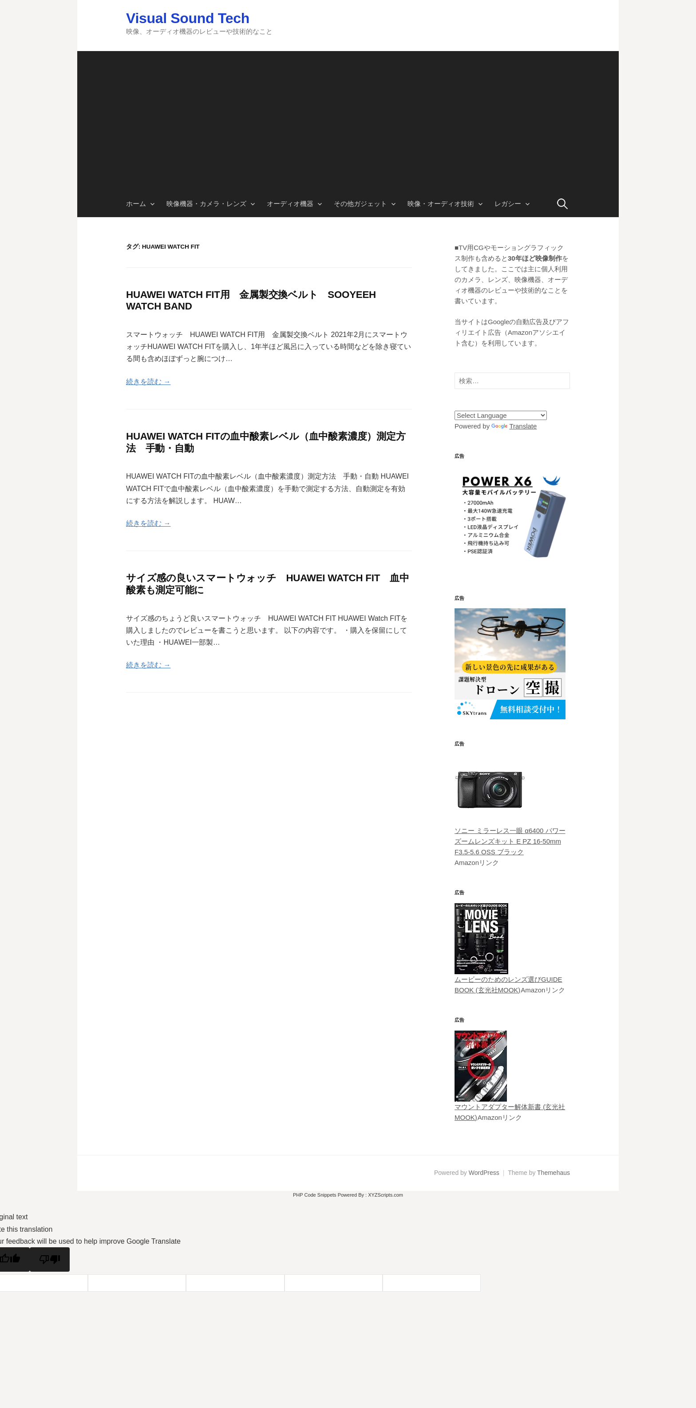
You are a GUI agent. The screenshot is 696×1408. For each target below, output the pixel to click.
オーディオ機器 (290, 203)
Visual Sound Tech (187, 18)
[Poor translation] (50, 1259)
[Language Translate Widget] (501, 415)
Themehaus (553, 1172)
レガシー (507, 203)
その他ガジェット (360, 203)
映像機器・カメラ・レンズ (206, 203)
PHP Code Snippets (314, 1195)
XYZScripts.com (385, 1195)
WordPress (484, 1172)
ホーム (136, 203)
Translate (514, 426)
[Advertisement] (348, 113)
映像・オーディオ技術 (440, 203)
